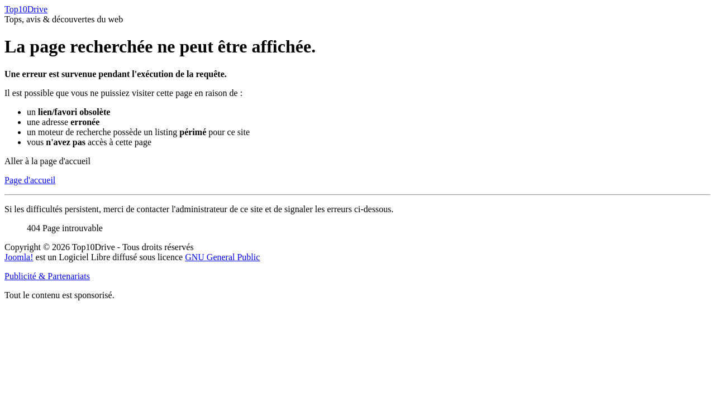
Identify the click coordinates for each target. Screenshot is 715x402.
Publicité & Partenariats (47, 276)
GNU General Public (222, 257)
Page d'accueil (29, 180)
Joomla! (19, 257)
